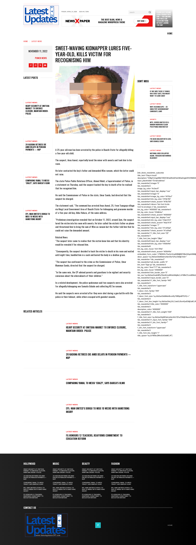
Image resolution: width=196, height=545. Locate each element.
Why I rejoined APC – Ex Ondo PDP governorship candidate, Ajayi (159, 109)
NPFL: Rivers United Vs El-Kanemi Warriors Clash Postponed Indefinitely (160, 124)
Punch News (41, 58)
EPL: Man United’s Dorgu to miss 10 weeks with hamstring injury (38, 216)
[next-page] (143, 166)
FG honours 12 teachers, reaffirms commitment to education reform (94, 436)
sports (153, 119)
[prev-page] (139, 166)
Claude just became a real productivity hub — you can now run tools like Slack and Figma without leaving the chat (163, 18)
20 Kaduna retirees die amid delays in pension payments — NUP (36, 147)
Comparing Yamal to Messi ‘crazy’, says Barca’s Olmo (38, 182)
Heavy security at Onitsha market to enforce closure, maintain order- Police (37, 109)
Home (26, 41)
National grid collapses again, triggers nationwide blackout (160, 155)
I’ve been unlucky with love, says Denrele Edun (160, 140)
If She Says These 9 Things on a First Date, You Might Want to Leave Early (160, 93)
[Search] (149, 12)
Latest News (37, 41)
